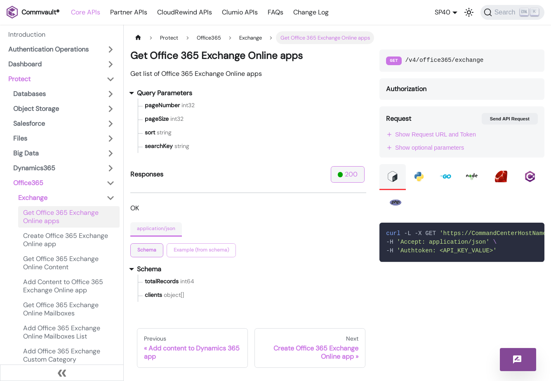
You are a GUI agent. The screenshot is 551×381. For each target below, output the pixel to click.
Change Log (311, 12)
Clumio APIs (240, 12)
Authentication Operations (48, 49)
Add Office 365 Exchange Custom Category (61, 355)
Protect (19, 79)
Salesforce (29, 123)
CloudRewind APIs (184, 12)
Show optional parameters (425, 147)
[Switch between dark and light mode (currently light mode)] (469, 12)
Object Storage (36, 108)
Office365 (28, 183)
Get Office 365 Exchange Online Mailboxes (61, 309)
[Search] (512, 12)
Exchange (32, 197)
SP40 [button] (442, 12)
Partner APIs (128, 12)
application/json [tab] (156, 228)
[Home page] (138, 37)
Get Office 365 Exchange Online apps (61, 216)
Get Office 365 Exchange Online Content (61, 262)
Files (20, 138)
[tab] (146, 250)
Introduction (26, 34)
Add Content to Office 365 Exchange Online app (63, 286)
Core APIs (85, 12)
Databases (29, 93)
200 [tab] (348, 174)
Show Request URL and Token (431, 134)
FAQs (275, 12)
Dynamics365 (34, 168)
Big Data (26, 153)
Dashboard (25, 64)
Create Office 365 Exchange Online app (65, 239)
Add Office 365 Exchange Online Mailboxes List (61, 332)
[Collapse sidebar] (62, 373)
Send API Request (510, 118)
